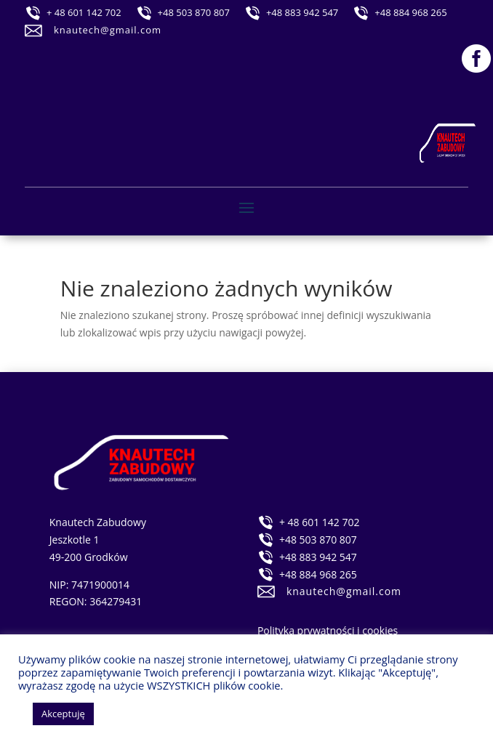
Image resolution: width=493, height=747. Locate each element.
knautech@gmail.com (107, 29)
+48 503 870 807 (194, 12)
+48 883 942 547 (302, 12)
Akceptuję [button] (63, 713)
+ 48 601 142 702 (84, 12)
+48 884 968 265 (410, 12)
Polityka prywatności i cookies (327, 630)
